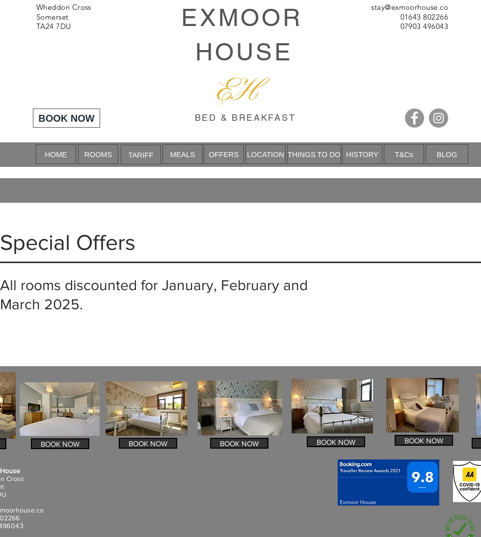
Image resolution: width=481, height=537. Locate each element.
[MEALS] (182, 154)
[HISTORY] (362, 154)
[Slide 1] (240, 142)
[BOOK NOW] (66, 118)
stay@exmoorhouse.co (409, 7)
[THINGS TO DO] (314, 154)
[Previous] (54, 154)
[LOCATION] (265, 154)
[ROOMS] (98, 154)
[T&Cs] (404, 154)
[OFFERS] (224, 154)
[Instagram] (438, 118)
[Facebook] (414, 118)
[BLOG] (447, 154)
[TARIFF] (141, 154)
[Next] (426, 154)
